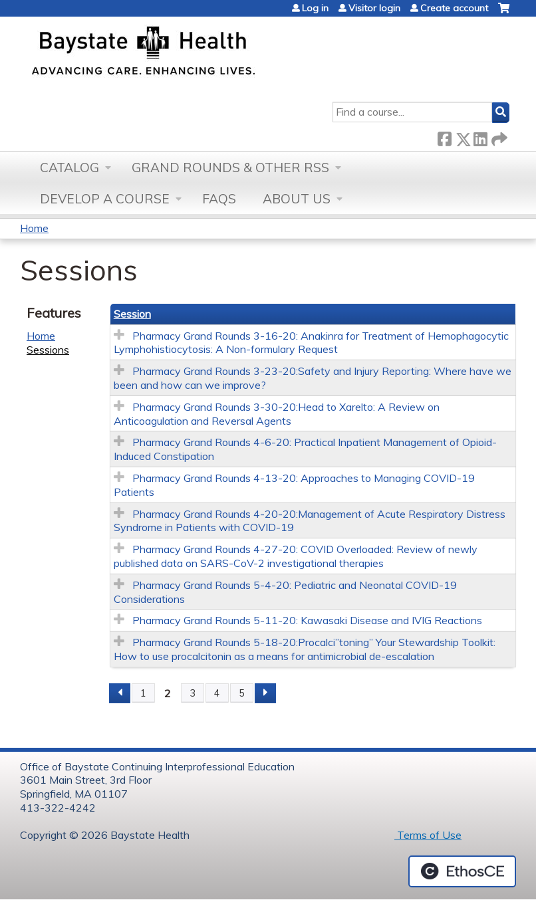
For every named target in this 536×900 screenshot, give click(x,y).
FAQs (219, 199)
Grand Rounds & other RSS (230, 167)
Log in (315, 8)
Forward (498, 136)
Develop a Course (105, 199)
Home (34, 228)
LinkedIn (480, 136)
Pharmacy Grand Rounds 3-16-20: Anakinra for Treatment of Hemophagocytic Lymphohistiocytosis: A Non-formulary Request (311, 342)
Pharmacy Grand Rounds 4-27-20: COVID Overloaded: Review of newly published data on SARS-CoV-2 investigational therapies (295, 556)
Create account (454, 8)
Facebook (444, 136)
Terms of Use (428, 835)
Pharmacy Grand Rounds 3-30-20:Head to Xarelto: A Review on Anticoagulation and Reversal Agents (277, 413)
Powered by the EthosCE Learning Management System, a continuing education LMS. (462, 871)
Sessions (48, 349)
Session (132, 313)
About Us (297, 199)
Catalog (69, 167)
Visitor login (374, 8)
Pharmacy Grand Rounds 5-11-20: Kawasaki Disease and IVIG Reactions (307, 620)
